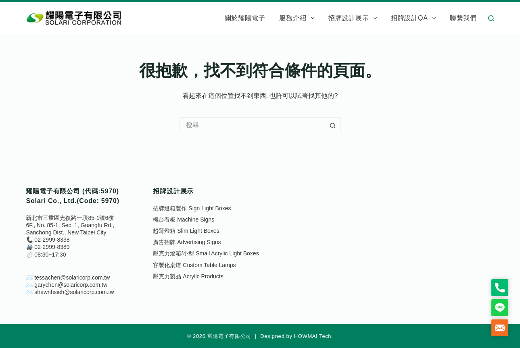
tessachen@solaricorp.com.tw (72, 277)
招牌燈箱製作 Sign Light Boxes (192, 208)
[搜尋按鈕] (333, 125)
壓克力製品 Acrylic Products (188, 276)
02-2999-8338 (51, 239)
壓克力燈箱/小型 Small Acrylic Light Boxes (206, 253)
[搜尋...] (252, 125)
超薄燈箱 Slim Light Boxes (186, 231)
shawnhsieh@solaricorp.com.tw (74, 292)
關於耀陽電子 (245, 17)
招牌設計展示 (354, 18)
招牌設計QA (415, 18)
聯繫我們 (463, 17)
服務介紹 (298, 18)
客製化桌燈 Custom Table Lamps (194, 265)
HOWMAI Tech (313, 336)
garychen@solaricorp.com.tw (70, 285)
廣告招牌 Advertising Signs (187, 242)
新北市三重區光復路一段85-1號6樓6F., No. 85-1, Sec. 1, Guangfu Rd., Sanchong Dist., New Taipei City (70, 225)
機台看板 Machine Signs (183, 219)
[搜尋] (491, 18)
